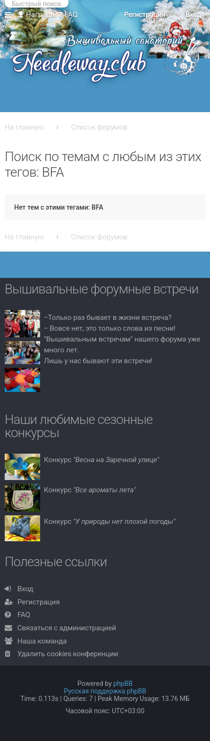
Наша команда (42, 641)
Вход (25, 589)
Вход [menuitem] (193, 14)
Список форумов (99, 127)
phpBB (123, 683)
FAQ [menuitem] (68, 14)
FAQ (23, 615)
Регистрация (38, 602)
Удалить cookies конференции (67, 654)
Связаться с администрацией (66, 628)
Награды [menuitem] (36, 14)
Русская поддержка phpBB (105, 691)
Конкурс (101, 460)
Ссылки (10, 15)
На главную (24, 127)
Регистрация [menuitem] (144, 14)
